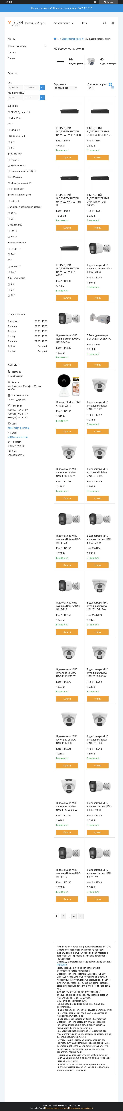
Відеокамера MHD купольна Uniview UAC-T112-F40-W (97, 673)
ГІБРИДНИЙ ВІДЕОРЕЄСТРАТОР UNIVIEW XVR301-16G (99, 132)
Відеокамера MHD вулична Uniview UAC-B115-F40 (99, 873)
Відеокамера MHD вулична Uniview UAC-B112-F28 (68, 539)
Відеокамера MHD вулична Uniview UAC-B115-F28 (68, 606)
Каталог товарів (62, 23)
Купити (67, 157)
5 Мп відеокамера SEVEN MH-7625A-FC (99, 337)
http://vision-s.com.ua (18, 428)
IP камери (62, 965)
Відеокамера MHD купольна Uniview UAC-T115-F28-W (97, 606)
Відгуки (11, 58)
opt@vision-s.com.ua (18, 437)
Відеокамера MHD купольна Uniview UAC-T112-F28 (97, 406)
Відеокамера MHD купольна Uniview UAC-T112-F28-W (66, 472)
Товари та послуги (17, 46)
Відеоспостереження (72, 39)
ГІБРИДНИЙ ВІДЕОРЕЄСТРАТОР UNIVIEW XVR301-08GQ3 (67, 270)
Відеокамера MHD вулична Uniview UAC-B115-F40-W (68, 339)
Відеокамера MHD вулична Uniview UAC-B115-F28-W (99, 269)
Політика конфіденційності (81, 1108)
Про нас (12, 52)
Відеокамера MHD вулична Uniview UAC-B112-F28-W (99, 539)
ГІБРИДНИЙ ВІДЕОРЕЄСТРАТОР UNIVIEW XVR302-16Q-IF (69, 200)
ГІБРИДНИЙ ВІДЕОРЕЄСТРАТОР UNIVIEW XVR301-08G (68, 132)
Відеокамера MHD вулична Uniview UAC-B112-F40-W (99, 806)
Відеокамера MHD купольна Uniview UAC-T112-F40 (66, 740)
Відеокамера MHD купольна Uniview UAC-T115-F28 (97, 472)
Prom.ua (76, 1105)
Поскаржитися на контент (56, 1108)
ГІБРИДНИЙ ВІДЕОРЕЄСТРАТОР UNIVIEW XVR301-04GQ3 (98, 200)
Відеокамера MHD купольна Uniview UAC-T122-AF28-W (66, 806)
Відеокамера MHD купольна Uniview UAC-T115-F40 (97, 740)
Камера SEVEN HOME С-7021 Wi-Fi (68, 404)
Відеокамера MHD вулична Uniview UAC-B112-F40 (68, 873)
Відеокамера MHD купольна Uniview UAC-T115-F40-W (66, 673)
